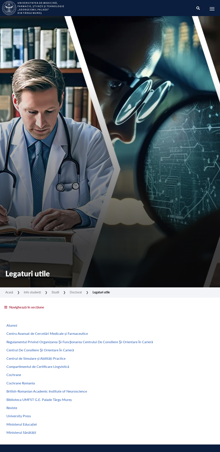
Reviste (11, 407)
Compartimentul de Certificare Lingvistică (37, 366)
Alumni (11, 325)
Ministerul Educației (21, 424)
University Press (18, 415)
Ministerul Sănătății (21, 432)
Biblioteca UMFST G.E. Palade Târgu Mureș (39, 399)
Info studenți (32, 292)
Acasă (9, 292)
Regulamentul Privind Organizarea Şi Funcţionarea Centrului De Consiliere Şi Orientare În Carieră (79, 341)
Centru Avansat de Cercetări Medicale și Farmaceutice (47, 333)
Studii (55, 292)
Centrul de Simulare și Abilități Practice (36, 358)
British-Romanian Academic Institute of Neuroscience (46, 391)
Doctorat (76, 292)
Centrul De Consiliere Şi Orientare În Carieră (40, 349)
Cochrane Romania (20, 383)
